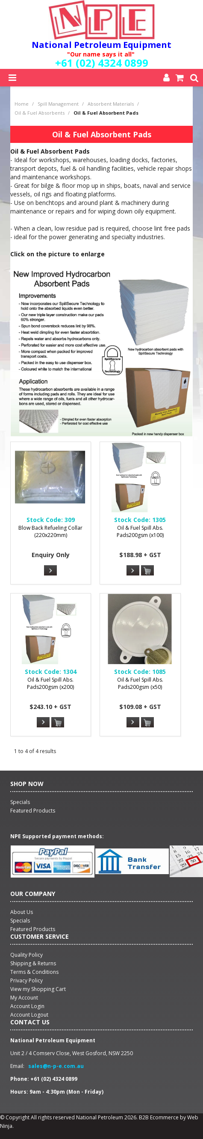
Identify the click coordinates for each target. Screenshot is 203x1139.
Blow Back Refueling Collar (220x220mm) (50, 531)
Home (22, 104)
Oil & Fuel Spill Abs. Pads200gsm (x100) (140, 531)
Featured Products (32, 929)
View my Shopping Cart (38, 989)
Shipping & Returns (33, 963)
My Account (24, 997)
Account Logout (29, 1014)
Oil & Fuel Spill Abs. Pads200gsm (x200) (50, 683)
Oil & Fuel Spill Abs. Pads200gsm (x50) (140, 683)
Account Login (27, 1006)
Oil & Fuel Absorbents (40, 113)
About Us (21, 912)
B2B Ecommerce (159, 1117)
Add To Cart (147, 570)
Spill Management (58, 104)
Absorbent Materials (111, 104)
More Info (50, 570)
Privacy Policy (26, 980)
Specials (20, 920)
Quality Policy (26, 954)
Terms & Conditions (34, 972)
